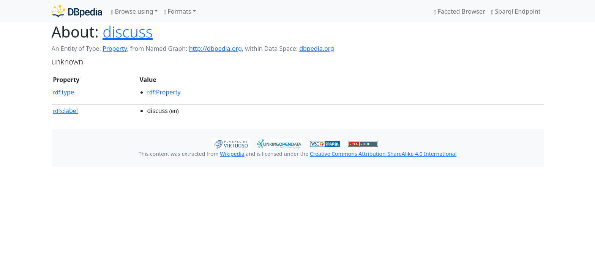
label (65, 111)
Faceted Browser (459, 11)
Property (115, 48)
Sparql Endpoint (516, 11)
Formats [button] (177, 11)
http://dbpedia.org (215, 48)
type (63, 92)
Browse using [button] (132, 11)
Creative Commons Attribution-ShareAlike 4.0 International (383, 153)
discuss (128, 31)
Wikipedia (232, 153)
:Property (164, 92)
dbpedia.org (316, 48)
